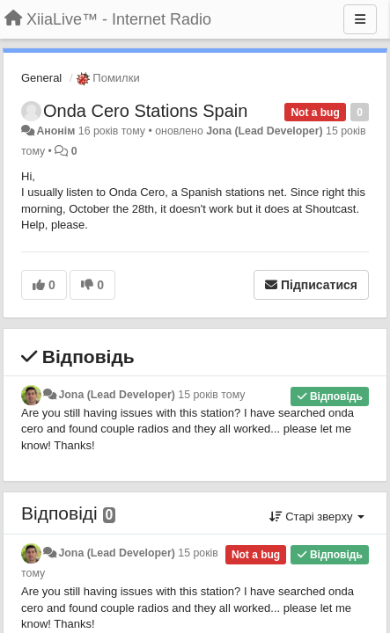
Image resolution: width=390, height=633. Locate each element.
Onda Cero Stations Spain (145, 110)
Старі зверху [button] (316, 516)
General (41, 77)
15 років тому (211, 395)
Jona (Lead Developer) (264, 131)
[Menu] (360, 19)
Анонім (55, 131)
